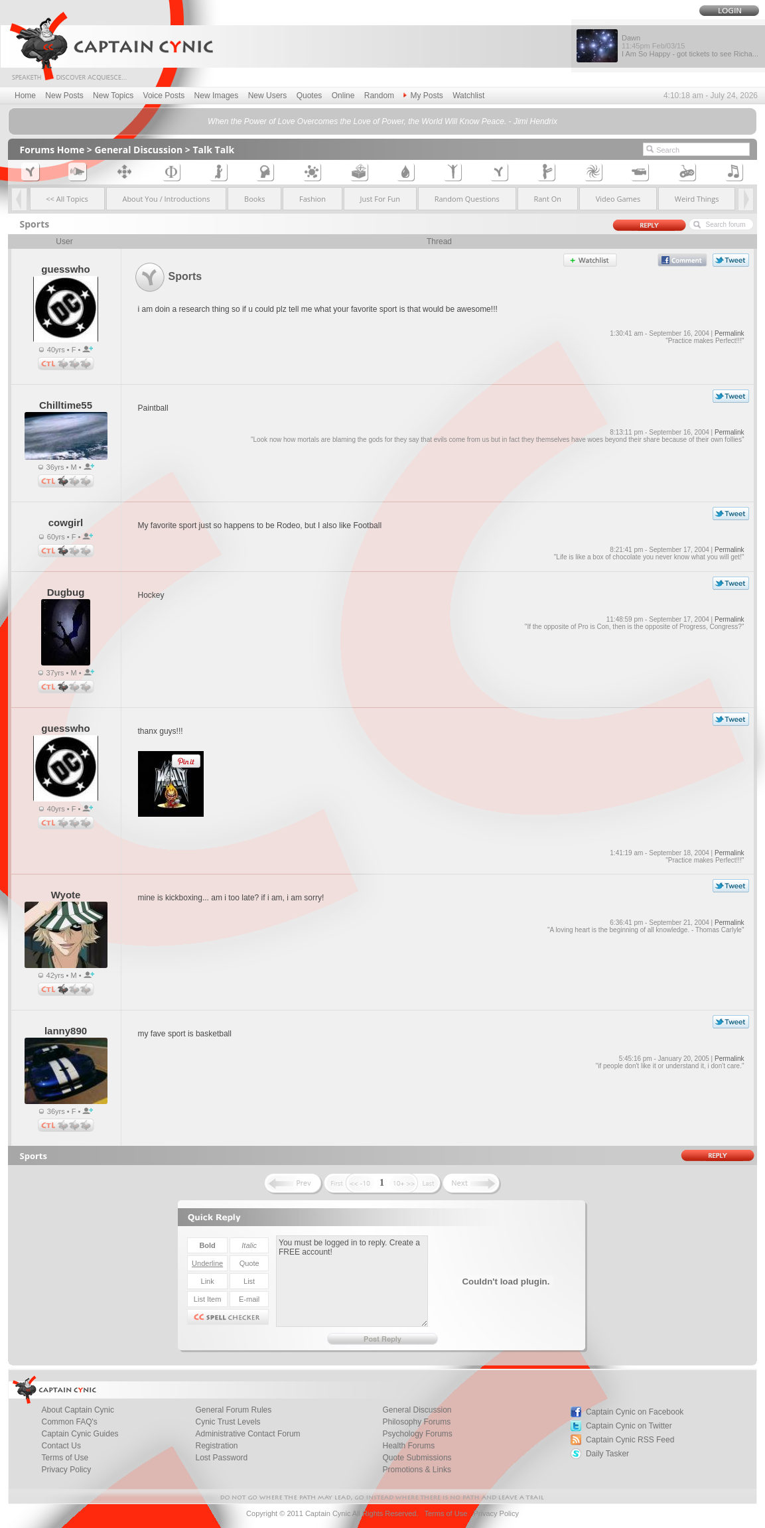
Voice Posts (164, 95)
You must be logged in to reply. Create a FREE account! (352, 1281)
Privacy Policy (67, 1469)
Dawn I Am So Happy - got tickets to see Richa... (690, 46)
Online (343, 95)
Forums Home (52, 149)
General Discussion (138, 149)
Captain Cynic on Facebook (634, 1412)
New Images (216, 95)
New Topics (113, 95)
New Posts (64, 95)
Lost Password (222, 1457)
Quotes (309, 95)
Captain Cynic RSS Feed (630, 1439)
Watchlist (468, 95)
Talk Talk (213, 149)
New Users (267, 95)
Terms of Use (445, 1513)
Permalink (729, 333)
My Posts (423, 95)
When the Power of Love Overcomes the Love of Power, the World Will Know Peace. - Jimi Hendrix (382, 121)
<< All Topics (67, 199)
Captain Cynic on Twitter (629, 1425)
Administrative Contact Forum (248, 1433)
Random (379, 95)
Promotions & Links (417, 1469)
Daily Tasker (607, 1453)
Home (25, 95)
